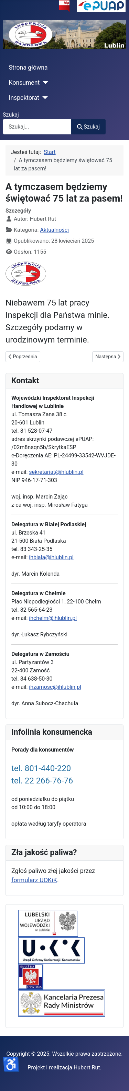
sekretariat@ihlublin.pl (56, 472)
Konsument (24, 82)
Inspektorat (24, 97)
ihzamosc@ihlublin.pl (55, 687)
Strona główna (28, 67)
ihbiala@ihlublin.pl (51, 557)
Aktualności (54, 230)
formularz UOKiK (34, 880)
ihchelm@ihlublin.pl (53, 618)
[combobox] (37, 126)
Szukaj (11, 114)
